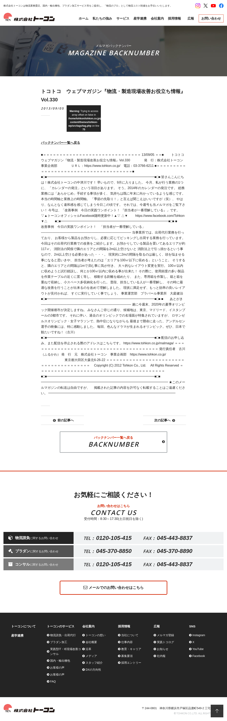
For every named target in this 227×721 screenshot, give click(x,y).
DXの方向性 (93, 669)
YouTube (198, 649)
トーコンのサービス (60, 626)
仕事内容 (127, 642)
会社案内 (157, 18)
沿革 (88, 649)
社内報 (161, 656)
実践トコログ (165, 642)
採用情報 (174, 18)
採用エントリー (131, 662)
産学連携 (140, 18)
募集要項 (127, 656)
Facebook (198, 656)
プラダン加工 (58, 642)
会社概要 (91, 642)
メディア (91, 656)
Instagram (198, 635)
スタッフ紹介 (94, 662)
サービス (122, 18)
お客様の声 (57, 667)
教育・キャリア (131, 649)
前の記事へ (63, 420)
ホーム (83, 18)
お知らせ (162, 649)
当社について (129, 635)
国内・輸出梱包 (60, 660)
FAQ (53, 681)
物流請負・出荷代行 (63, 635)
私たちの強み (102, 18)
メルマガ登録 (165, 635)
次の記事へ (164, 420)
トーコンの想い (96, 635)
